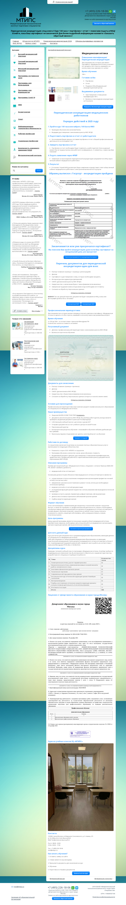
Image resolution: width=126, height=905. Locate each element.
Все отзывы (36, 311)
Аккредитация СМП (88, 304)
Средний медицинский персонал (59, 50)
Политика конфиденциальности (104, 897)
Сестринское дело (31, 358)
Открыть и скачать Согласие (81, 293)
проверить (81, 415)
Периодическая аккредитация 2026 (57, 41)
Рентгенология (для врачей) (31, 342)
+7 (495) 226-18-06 (96, 11)
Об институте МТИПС (31, 41)
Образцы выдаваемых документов (89, 41)
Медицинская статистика (103, 879)
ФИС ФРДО (17, 43)
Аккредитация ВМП (73, 304)
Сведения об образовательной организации (23, 898)
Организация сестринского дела (31, 323)
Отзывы (43, 43)
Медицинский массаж (57, 879)
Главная (16, 41)
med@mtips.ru (19, 887)
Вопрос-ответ (30, 43)
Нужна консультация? (64, 2)
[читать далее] (17, 213)
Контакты (53, 43)
